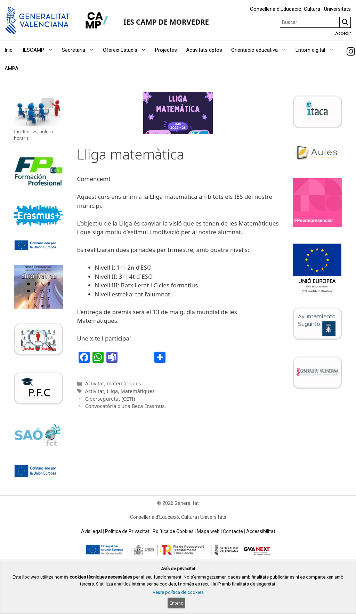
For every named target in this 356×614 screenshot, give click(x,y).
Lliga (112, 391)
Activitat (94, 383)
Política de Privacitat (127, 531)
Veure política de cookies (178, 592)
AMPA (11, 68)
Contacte (233, 531)
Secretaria (80, 50)
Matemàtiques (138, 391)
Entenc (176, 603)
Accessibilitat (260, 531)
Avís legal (91, 531)
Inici (9, 50)
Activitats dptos (204, 50)
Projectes (166, 50)
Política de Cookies (173, 531)
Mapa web (208, 531)
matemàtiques (124, 383)
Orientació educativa (261, 50)
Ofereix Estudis (127, 50)
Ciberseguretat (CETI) (110, 398)
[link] (351, 51)
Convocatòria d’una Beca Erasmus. (125, 406)
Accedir (343, 33)
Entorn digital (317, 50)
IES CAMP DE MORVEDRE (166, 22)
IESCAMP (40, 50)
